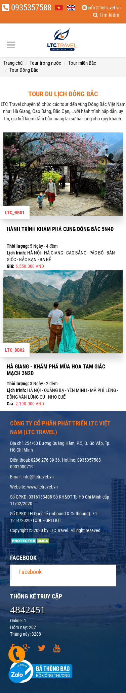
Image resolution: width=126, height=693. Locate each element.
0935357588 (26, 7)
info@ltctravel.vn (101, 8)
